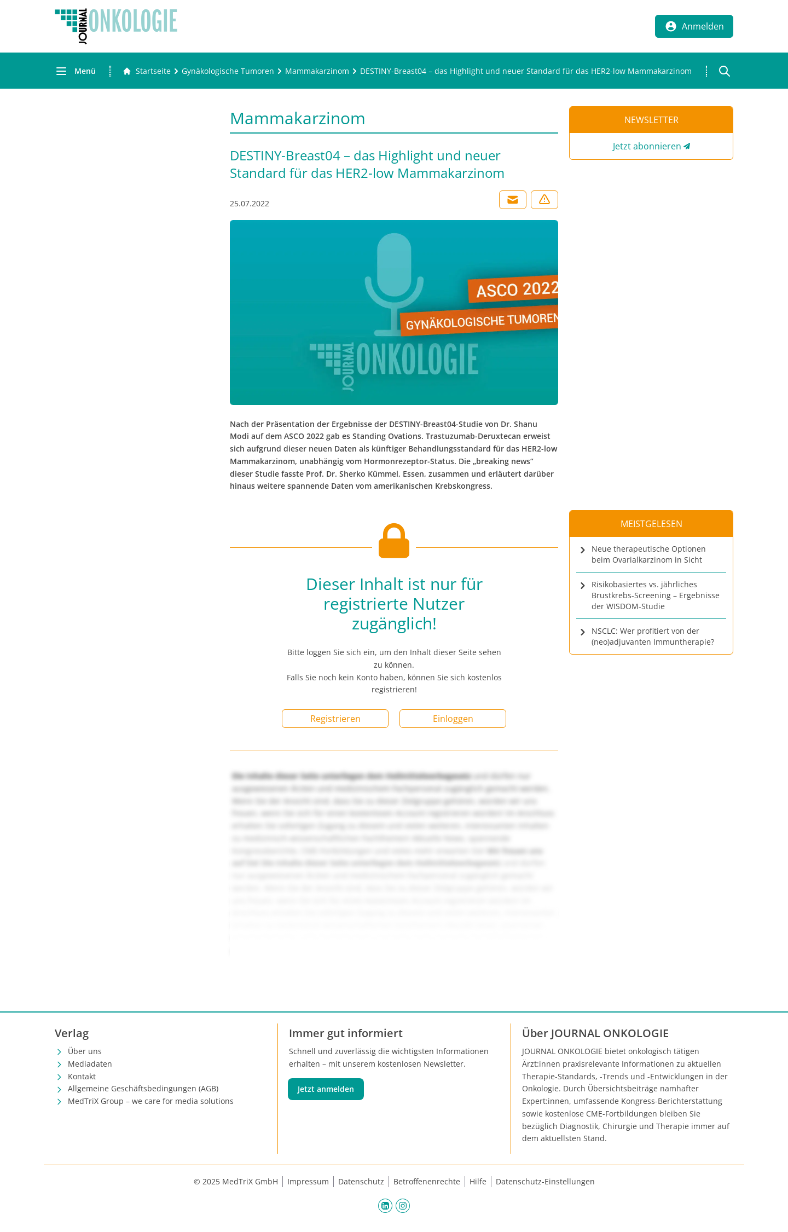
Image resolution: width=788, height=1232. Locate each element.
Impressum (308, 1181)
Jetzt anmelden (326, 1089)
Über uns (85, 1051)
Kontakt (82, 1076)
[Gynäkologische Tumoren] (228, 71)
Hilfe (478, 1181)
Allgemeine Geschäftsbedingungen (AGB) (143, 1088)
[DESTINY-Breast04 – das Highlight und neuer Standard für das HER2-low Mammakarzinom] (526, 71)
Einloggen (453, 719)
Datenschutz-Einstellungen (545, 1181)
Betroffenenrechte (426, 1181)
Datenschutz (361, 1181)
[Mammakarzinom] (317, 71)
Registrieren (335, 719)
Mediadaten (90, 1064)
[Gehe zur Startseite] (147, 71)
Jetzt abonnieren (647, 146)
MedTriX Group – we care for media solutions (151, 1101)
